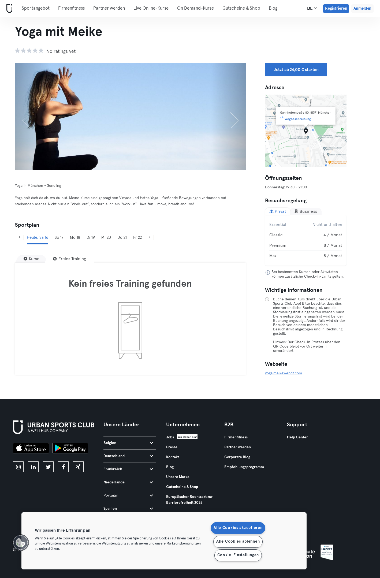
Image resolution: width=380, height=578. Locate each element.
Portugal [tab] (128, 495)
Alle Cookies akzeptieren (238, 528)
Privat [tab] (277, 211)
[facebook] (63, 466)
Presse (171, 447)
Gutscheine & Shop (241, 8)
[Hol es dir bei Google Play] (70, 449)
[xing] (78, 466)
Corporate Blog (237, 457)
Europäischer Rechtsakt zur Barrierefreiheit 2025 (189, 500)
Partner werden (109, 8)
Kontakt (172, 457)
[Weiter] (228, 116)
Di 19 (91, 238)
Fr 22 (137, 238)
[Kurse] (31, 259)
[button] (20, 542)
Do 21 (122, 238)
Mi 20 (106, 238)
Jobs (170, 437)
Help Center (297, 437)
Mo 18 (75, 238)
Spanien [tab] (128, 508)
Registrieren (336, 8)
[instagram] (18, 466)
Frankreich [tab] (128, 469)
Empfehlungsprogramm (244, 467)
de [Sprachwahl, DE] (312, 8)
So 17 (59, 238)
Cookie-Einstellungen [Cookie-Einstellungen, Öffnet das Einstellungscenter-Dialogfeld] (238, 555)
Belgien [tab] (128, 443)
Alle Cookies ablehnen (238, 541)
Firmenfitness (71, 8)
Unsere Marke (177, 477)
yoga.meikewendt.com (283, 373)
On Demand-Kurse (195, 8)
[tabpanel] (305, 240)
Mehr (277, 8)
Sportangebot (36, 8)
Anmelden (362, 8)
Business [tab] (305, 211)
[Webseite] (8, 8)
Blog (170, 467)
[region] (164, 540)
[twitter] (48, 466)
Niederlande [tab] (128, 482)
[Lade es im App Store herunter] (31, 449)
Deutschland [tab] (128, 456)
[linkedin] (33, 466)
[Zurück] (32, 116)
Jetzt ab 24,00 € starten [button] (296, 70)
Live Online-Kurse (151, 8)
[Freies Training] (69, 259)
